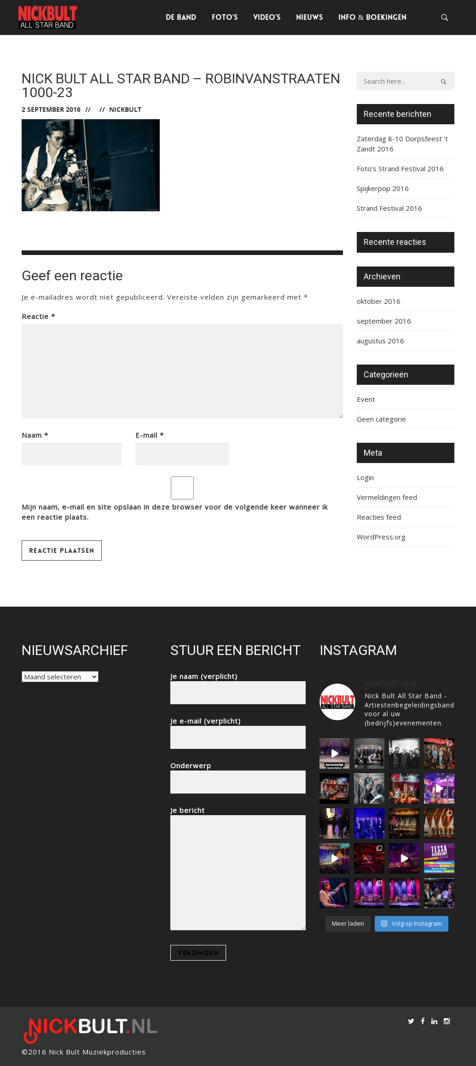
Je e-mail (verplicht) (237, 729)
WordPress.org (381, 536)
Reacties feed (379, 516)
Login (365, 477)
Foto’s (225, 17)
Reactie (38, 316)
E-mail (149, 435)
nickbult (125, 109)
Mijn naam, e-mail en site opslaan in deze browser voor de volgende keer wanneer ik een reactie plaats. (175, 511)
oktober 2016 (379, 301)
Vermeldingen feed (387, 497)
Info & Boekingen (372, 17)
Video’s (266, 17)
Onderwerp (237, 774)
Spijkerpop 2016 (383, 188)
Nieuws (309, 17)
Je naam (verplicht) (237, 684)
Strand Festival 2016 (389, 208)
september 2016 (384, 320)
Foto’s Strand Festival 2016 (400, 168)
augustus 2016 (380, 340)
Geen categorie (381, 418)
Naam (35, 435)
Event (366, 399)
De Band (181, 17)
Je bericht (237, 868)
